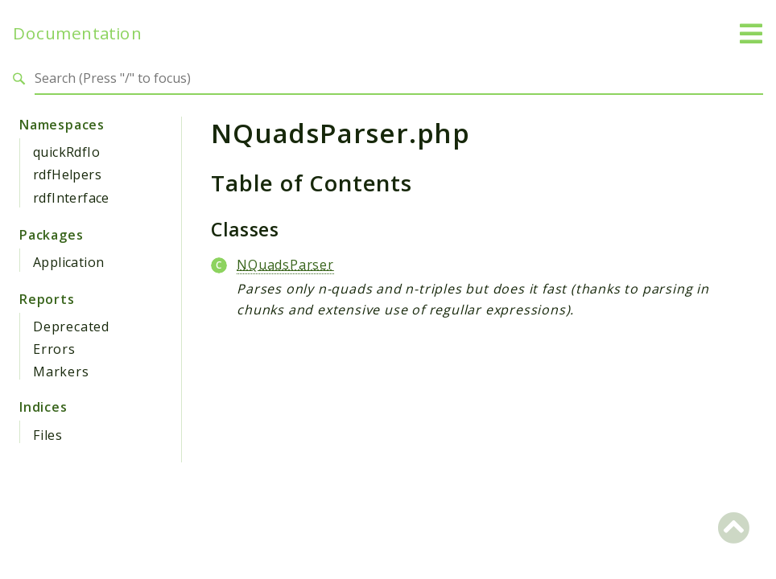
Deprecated (71, 326)
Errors (54, 349)
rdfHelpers (67, 174)
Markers (61, 371)
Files (48, 435)
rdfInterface (71, 198)
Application (68, 262)
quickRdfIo (66, 152)
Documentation (77, 33)
